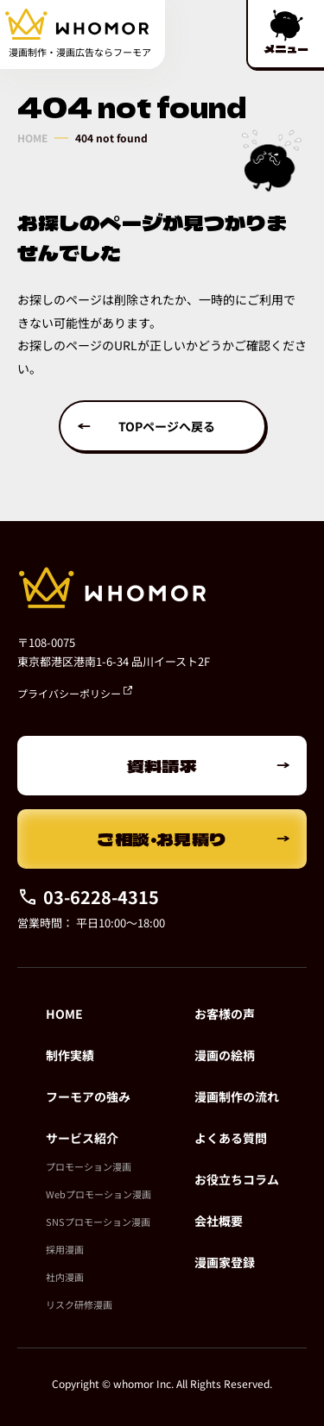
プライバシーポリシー (74, 693)
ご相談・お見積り (162, 838)
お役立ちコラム (236, 1179)
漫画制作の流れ (236, 1096)
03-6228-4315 (88, 896)
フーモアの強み (88, 1096)
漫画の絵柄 (224, 1055)
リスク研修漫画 (79, 1304)
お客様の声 (224, 1013)
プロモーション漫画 (88, 1166)
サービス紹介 (82, 1137)
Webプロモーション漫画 (98, 1194)
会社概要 (218, 1220)
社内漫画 (65, 1277)
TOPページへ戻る (166, 426)
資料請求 (162, 765)
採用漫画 (65, 1249)
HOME (32, 138)
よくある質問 (230, 1137)
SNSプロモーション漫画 (98, 1221)
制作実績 (70, 1055)
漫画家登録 (224, 1262)
